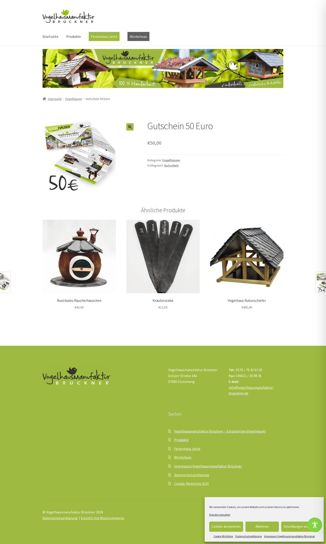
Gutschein (171, 165)
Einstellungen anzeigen (300, 526)
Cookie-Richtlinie (223, 536)
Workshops (183, 457)
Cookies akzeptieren (226, 526)
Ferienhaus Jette (187, 448)
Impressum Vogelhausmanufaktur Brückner (289, 536)
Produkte (73, 36)
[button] (130, 127)
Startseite (50, 36)
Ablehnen (262, 526)
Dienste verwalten (219, 514)
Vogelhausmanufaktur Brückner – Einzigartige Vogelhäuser (220, 431)
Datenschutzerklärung (248, 536)
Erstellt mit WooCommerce (102, 518)
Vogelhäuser (73, 99)
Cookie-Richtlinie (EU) (191, 483)
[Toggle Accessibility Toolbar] (315, 525)
